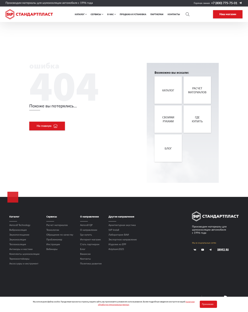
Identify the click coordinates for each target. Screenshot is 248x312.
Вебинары (52, 249)
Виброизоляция (18, 230)
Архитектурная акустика (122, 225)
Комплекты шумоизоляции (24, 254)
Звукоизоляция (17, 239)
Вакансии (85, 254)
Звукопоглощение (19, 235)
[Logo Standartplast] (29, 14)
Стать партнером (89, 244)
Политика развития (91, 264)
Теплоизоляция (17, 244)
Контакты (85, 259)
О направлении (88, 230)
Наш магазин (227, 14)
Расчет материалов (57, 225)
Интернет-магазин (90, 239)
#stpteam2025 (116, 249)
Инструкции (53, 244)
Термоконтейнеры (19, 259)
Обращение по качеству (59, 235)
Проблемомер (54, 239)
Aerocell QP (86, 225)
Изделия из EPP (117, 244)
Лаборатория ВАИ (118, 235)
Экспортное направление (122, 239)
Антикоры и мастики (21, 249)
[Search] (187, 14)
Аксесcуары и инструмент (23, 264)
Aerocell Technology (19, 225)
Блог (82, 249)
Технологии (52, 230)
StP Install (113, 230)
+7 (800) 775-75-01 (224, 3)
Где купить (86, 235)
